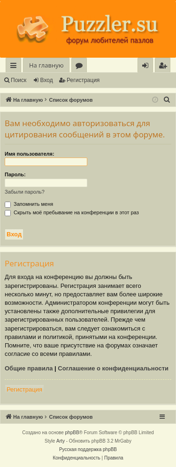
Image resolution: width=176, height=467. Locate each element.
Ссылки (15, 67)
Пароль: (15, 174)
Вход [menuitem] (147, 67)
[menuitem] (162, 65)
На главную (46, 65)
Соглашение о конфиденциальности (113, 368)
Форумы (81, 67)
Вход (46, 80)
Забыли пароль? (25, 192)
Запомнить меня (29, 204)
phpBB (72, 432)
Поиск (18, 80)
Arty (60, 441)
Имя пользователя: (29, 154)
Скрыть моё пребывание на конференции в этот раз (72, 212)
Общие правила (29, 368)
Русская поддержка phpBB (88, 449)
